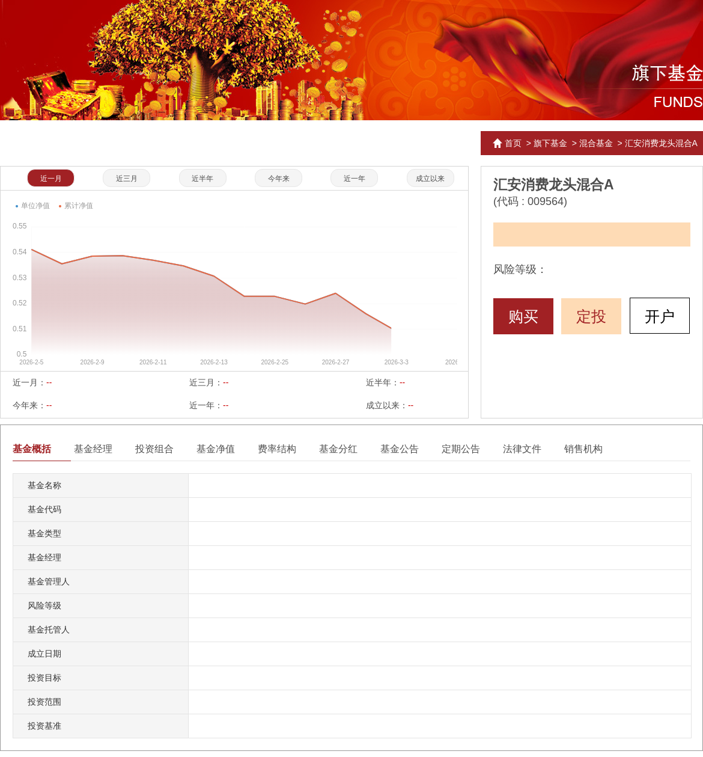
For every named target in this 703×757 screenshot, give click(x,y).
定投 (591, 316)
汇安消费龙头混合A (661, 143)
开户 (660, 316)
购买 (523, 316)
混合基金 (596, 143)
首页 (513, 143)
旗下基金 (550, 143)
